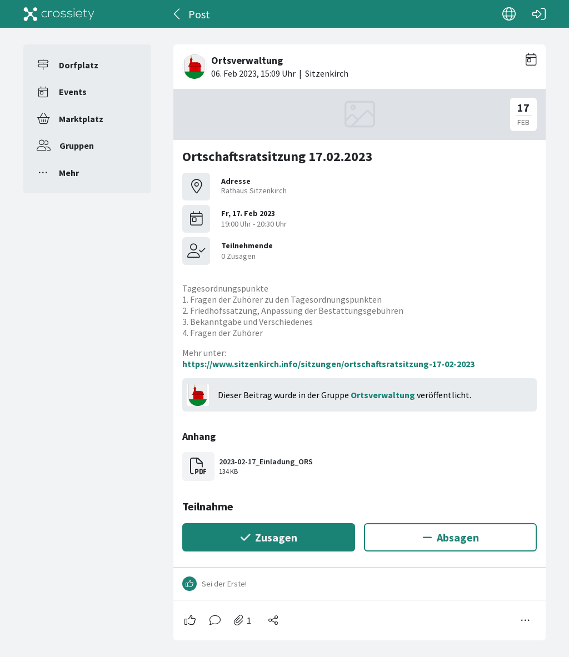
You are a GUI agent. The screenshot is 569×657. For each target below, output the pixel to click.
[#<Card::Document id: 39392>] (359, 337)
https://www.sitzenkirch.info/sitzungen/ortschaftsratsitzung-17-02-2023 (328, 363)
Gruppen (76, 145)
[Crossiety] (59, 14)
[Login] (539, 14)
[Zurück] (177, 14)
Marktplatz (81, 118)
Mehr (69, 172)
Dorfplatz (78, 65)
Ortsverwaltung (383, 394)
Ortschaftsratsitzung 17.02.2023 (277, 156)
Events (73, 91)
